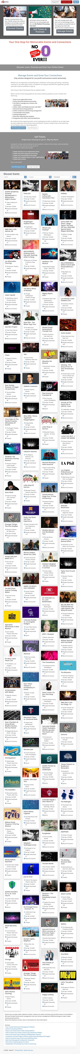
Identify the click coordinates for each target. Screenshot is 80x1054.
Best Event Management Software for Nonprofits (20, 1040)
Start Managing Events (18, 128)
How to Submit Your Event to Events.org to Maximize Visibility (24, 1032)
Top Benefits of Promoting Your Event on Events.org (21, 1044)
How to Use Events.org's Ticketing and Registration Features (23, 1034)
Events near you (28, 1050)
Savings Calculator (33, 167)
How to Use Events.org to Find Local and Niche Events (21, 1038)
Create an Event (66, 2)
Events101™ (55, 2)
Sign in (76, 2)
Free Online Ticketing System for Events (17, 1042)
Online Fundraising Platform (14, 1029)
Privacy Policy (19, 1050)
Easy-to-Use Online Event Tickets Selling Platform (20, 1031)
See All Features (32, 128)
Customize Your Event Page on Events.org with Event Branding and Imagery (28, 1036)
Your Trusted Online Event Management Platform (20, 1027)
